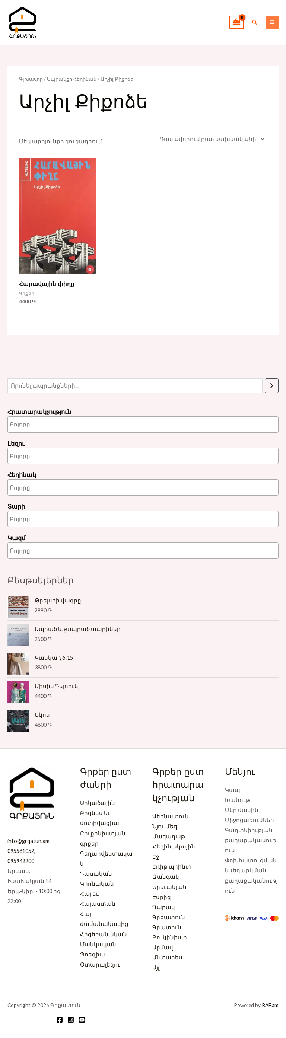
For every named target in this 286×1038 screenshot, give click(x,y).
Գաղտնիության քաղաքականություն (251, 840)
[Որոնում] (272, 385)
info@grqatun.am (28, 841)
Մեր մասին (241, 810)
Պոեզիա (92, 954)
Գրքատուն (168, 917)
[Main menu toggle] (272, 22)
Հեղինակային (173, 846)
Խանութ (237, 800)
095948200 (20, 861)
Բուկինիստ (169, 937)
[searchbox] (41, 424)
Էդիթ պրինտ (171, 866)
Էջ (155, 856)
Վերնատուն (170, 816)
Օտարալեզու (100, 964)
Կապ (232, 790)
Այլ (155, 967)
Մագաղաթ (168, 836)
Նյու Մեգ (164, 826)
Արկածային (97, 803)
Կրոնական (97, 884)
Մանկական (98, 944)
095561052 (20, 851)
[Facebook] (59, 1019)
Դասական (96, 873)
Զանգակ (165, 876)
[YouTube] (82, 1019)
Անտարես (167, 957)
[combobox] (143, 424)
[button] (254, 22)
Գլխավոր (31, 79)
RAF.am (270, 1005)
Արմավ (162, 947)
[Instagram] (70, 1019)
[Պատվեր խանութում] (211, 139)
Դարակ (163, 907)
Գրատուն (166, 927)
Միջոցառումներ (249, 820)
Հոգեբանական (103, 934)
